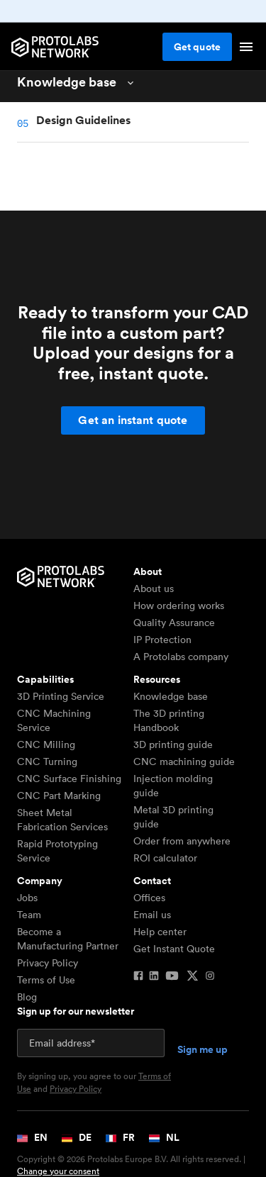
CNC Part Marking (59, 795)
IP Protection (162, 639)
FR (120, 1137)
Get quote (197, 47)
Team (29, 914)
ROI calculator (165, 858)
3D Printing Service (60, 696)
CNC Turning (47, 761)
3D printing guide (173, 744)
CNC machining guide (184, 761)
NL (164, 1137)
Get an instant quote (132, 420)
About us (153, 588)
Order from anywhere (182, 841)
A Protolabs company (180, 656)
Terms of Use (46, 980)
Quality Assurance (174, 622)
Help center (160, 931)
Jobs (27, 897)
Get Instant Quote (174, 948)
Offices (149, 897)
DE (77, 1137)
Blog (27, 997)
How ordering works (178, 605)
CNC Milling (46, 744)
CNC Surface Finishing (69, 778)
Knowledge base (170, 696)
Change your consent (58, 1171)
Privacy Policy (47, 962)
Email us (152, 914)
